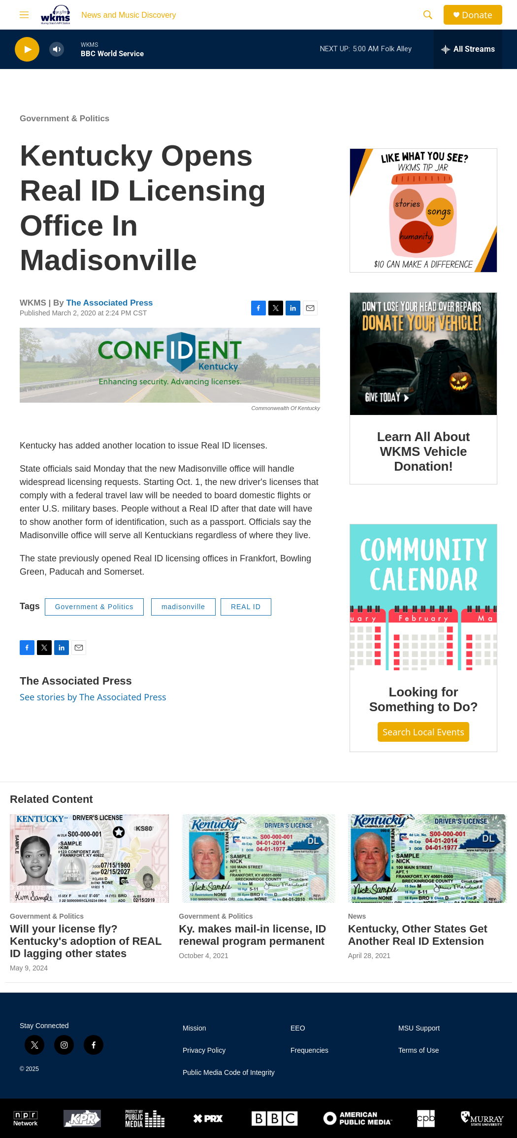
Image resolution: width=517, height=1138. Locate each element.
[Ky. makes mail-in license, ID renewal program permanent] (258, 858)
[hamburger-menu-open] (24, 15)
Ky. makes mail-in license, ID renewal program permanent (252, 935)
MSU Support (419, 1028)
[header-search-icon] (428, 14)
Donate (477, 15)
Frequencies (309, 1050)
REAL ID (246, 607)
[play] (27, 49)
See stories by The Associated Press (93, 697)
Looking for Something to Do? (423, 699)
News (357, 916)
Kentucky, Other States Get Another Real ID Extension (417, 935)
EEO (298, 1028)
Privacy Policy (204, 1050)
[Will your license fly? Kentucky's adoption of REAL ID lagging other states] (89, 858)
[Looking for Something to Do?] (423, 597)
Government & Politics (64, 118)
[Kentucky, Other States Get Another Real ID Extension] (427, 858)
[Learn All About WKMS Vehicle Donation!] (423, 354)
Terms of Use (418, 1050)
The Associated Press (109, 303)
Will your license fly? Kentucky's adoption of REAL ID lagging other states (86, 941)
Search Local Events (423, 732)
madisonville (183, 607)
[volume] (56, 49)
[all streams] (468, 49)
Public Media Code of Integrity (229, 1072)
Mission (194, 1028)
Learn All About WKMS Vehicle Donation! (423, 451)
